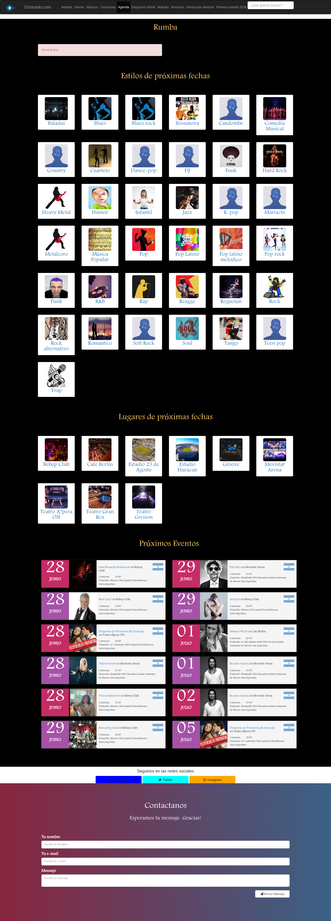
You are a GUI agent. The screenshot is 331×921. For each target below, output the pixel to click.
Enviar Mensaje (272, 894)
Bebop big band (108, 728)
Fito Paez (235, 567)
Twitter (165, 780)
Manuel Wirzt (239, 632)
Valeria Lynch (107, 664)
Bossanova (187, 123)
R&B (100, 301)
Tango (231, 343)
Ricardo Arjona (239, 664)
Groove (231, 464)
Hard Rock (275, 171)
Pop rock (275, 254)
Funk (231, 171)
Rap (144, 301)
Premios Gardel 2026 (231, 7)
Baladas (56, 123)
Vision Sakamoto (109, 696)
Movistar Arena (275, 467)
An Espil (235, 599)
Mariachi (274, 212)
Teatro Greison (144, 515)
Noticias (163, 7)
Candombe (231, 123)
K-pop (231, 212)
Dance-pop (144, 171)
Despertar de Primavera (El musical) (121, 632)
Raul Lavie (105, 599)
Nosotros (177, 7)
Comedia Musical (275, 126)
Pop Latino (187, 254)
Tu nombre (50, 837)
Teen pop (274, 343)
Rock (274, 301)
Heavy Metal (56, 212)
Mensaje (48, 871)
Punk (56, 301)
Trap (56, 390)
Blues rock (144, 123)
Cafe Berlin (100, 464)
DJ (187, 171)
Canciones (108, 7)
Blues (100, 123)
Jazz (187, 212)
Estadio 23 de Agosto (143, 467)
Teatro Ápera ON (56, 515)
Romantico (100, 343)
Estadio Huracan (187, 467)
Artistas (66, 7)
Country (56, 171)
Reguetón (231, 301)
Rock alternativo (56, 346)
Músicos (92, 7)
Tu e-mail (49, 854)
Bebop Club (56, 464)
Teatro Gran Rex (100, 515)
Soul (187, 343)
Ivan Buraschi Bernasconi (114, 567)
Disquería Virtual (143, 7)
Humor (100, 212)
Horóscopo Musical (200, 7)
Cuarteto (100, 171)
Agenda (123, 7)
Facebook (118, 780)
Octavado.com (37, 7)
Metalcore (56, 254)
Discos (79, 7)
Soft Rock (143, 343)
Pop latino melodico (231, 257)
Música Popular (100, 257)
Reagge (187, 301)
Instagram (212, 780)
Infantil (143, 212)
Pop (144, 254)
